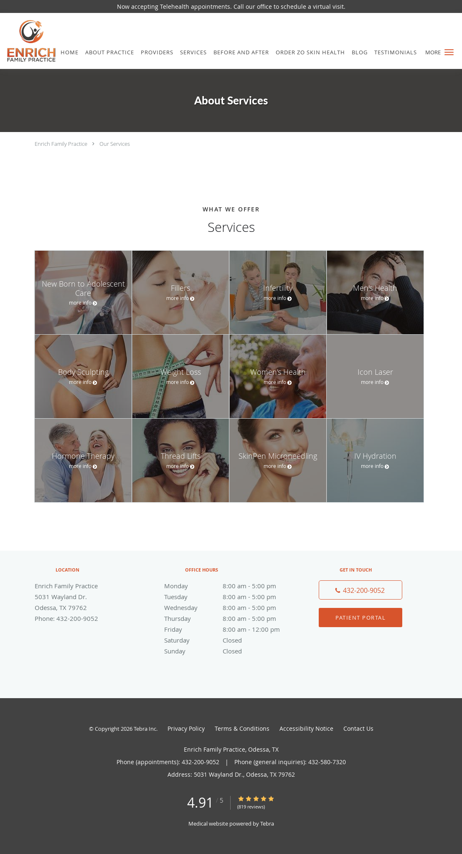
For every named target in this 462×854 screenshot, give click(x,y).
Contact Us (358, 728)
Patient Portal (360, 617)
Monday (229, 585)
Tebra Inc (145, 728)
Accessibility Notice (306, 728)
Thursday (229, 618)
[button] (449, 52)
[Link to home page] (28, 41)
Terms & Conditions (242, 728)
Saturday (229, 640)
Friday (229, 629)
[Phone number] (360, 590)
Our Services (114, 143)
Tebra (267, 823)
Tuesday (229, 596)
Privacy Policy (186, 728)
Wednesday (229, 607)
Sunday (229, 651)
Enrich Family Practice (61, 143)
